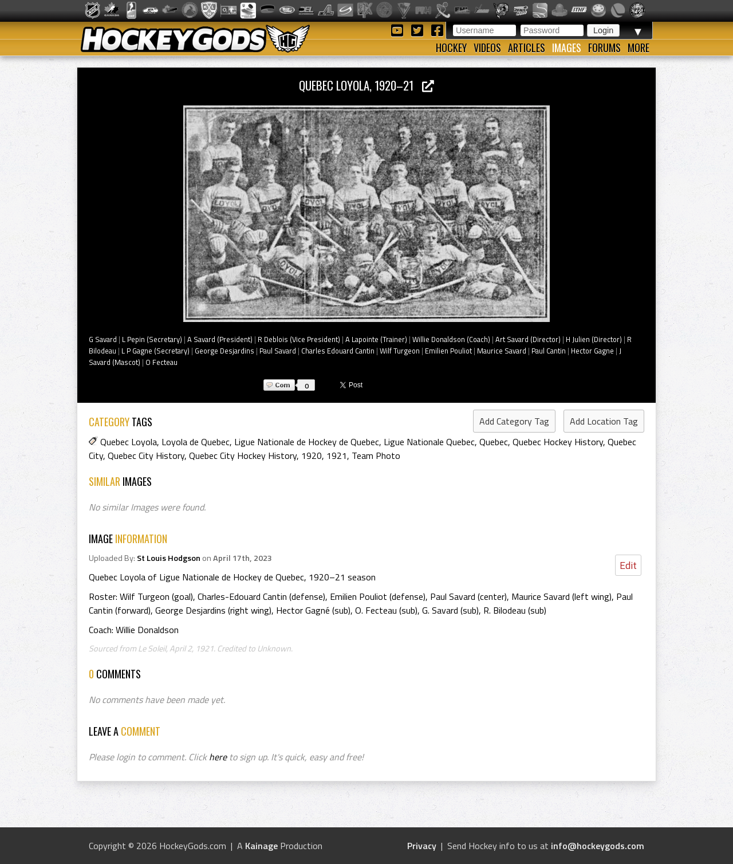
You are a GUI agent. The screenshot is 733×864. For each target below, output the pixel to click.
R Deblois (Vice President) (299, 339)
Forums (604, 47)
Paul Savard (277, 350)
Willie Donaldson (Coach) (451, 339)
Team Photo (376, 455)
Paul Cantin (548, 350)
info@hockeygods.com (597, 846)
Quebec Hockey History (558, 442)
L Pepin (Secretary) (152, 339)
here (218, 757)
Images (566, 47)
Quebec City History (146, 455)
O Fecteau (161, 362)
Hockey (451, 47)
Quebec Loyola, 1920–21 (366, 85)
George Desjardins (224, 350)
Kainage (261, 846)
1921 (336, 455)
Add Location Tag (604, 421)
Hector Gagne (592, 350)
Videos (487, 47)
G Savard (103, 339)
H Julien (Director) (594, 339)
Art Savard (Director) (528, 339)
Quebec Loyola (128, 442)
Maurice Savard (501, 350)
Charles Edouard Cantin (338, 350)
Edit (628, 565)
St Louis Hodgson (168, 558)
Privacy (421, 846)
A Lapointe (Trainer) (376, 339)
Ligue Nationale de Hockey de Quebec (306, 442)
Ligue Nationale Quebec (429, 442)
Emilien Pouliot (448, 350)
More (638, 47)
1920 (311, 455)
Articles (526, 47)
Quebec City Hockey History (243, 455)
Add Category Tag (514, 421)
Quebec (493, 442)
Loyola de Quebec (195, 442)
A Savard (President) (220, 339)
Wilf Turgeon (400, 350)
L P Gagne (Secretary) (155, 350)
